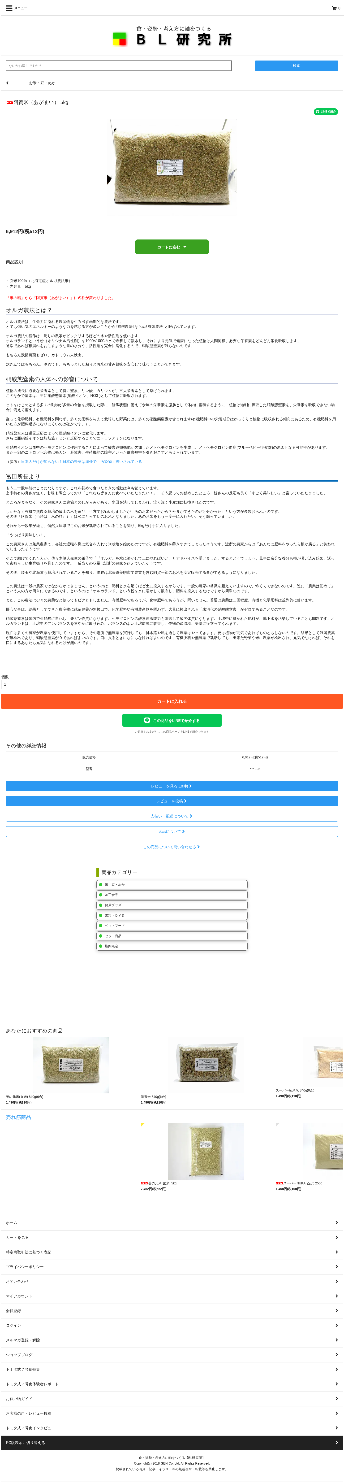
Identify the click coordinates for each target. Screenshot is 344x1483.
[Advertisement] (143, 989)
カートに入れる (172, 701)
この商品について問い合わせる (172, 847)
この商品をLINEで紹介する (172, 720)
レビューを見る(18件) (172, 786)
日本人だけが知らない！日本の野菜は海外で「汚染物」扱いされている (81, 462)
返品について (172, 832)
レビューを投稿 (172, 801)
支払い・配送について (172, 816)
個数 (5, 677)
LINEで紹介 (326, 111)
